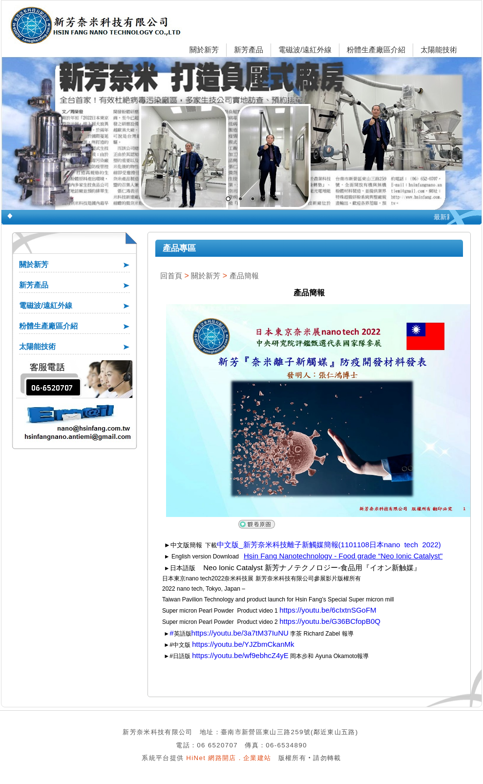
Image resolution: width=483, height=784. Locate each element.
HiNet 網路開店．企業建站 (228, 758)
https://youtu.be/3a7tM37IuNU (240, 633)
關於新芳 (204, 49)
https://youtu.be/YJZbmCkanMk (243, 644)
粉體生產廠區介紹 (376, 49)
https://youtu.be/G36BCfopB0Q (329, 621)
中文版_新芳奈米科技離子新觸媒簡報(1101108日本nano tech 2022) (329, 544)
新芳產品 (248, 49)
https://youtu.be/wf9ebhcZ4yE (240, 655)
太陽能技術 (438, 49)
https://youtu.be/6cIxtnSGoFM (327, 610)
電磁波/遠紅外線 (305, 49)
